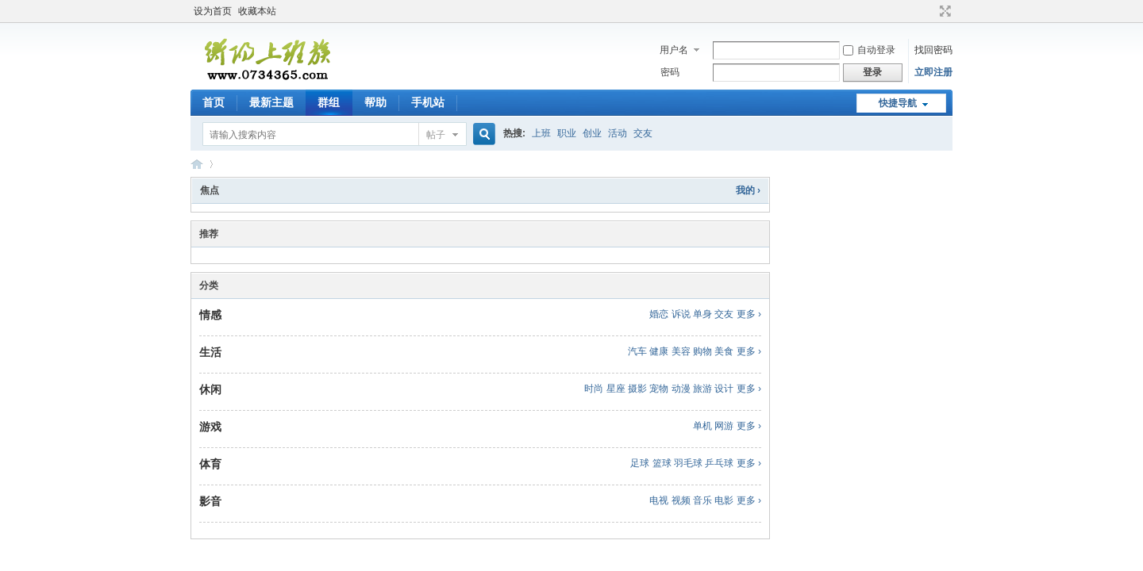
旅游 (702, 388)
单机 (702, 425)
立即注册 (933, 72)
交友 (642, 133)
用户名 (674, 50)
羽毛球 (688, 463)
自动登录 (869, 50)
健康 (658, 351)
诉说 (681, 314)
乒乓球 (719, 463)
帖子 (435, 134)
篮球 (662, 463)
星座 (615, 388)
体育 (210, 464)
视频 (681, 500)
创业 (592, 133)
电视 (658, 500)
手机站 (427, 102)
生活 (210, 352)
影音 (210, 501)
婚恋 (658, 314)
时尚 (593, 388)
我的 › (748, 190)
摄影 (637, 388)
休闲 (210, 389)
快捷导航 (898, 103)
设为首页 (213, 11)
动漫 (681, 388)
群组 (329, 102)
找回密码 (933, 50)
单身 (702, 314)
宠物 (658, 388)
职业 (566, 133)
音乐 (702, 500)
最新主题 (271, 102)
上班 (541, 133)
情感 (210, 314)
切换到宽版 (943, 11)
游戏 (210, 426)
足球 (639, 463)
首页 (213, 102)
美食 (723, 351)
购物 (702, 351)
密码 (669, 72)
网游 (723, 425)
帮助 (375, 102)
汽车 (637, 351)
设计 (723, 388)
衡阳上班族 (196, 163)
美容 (681, 351)
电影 (723, 500)
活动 (617, 133)
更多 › (749, 314)
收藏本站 (257, 11)
